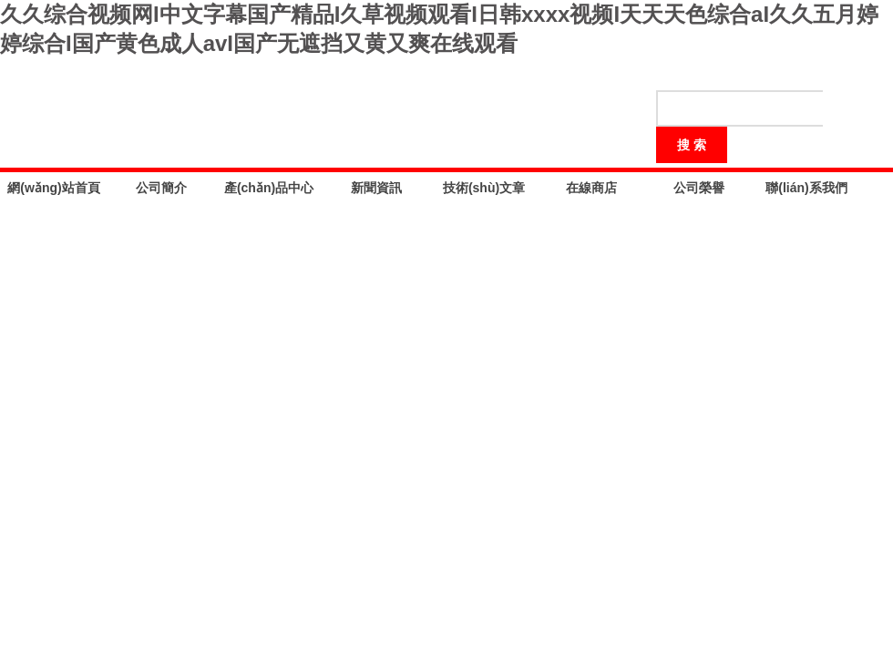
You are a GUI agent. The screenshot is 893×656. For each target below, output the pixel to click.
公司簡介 (161, 187)
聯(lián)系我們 (806, 187)
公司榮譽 (698, 187)
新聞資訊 (376, 187)
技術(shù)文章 (484, 187)
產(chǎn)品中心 (268, 187)
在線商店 (591, 187)
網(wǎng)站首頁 (53, 187)
